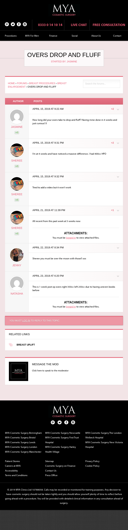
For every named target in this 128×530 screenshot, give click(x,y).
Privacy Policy (92, 461)
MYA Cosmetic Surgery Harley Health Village (60, 449)
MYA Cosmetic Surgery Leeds (20, 442)
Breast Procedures (42, 83)
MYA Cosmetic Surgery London (21, 446)
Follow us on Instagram (25, 24)
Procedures (11, 35)
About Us (96, 35)
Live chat (79, 25)
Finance (53, 35)
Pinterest (7, 24)
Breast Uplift (26, 344)
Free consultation (109, 25)
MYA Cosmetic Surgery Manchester (23, 451)
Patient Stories (12, 461)
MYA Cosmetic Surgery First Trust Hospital (62, 440)
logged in (71, 237)
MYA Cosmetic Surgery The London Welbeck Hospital (103, 435)
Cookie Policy (92, 465)
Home (11, 83)
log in (26, 320)
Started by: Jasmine (64, 61)
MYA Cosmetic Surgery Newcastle (62, 432)
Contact (117, 35)
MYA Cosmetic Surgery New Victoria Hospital (104, 445)
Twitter (13, 24)
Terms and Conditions (16, 475)
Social (75, 35)
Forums (22, 83)
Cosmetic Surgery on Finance (60, 465)
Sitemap (49, 461)
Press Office (51, 475)
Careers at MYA (13, 465)
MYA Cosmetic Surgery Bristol (20, 437)
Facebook (19, 24)
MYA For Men (32, 35)
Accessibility (11, 470)
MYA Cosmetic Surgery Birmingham (23, 432)
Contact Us (50, 470)
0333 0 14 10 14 (50, 25)
